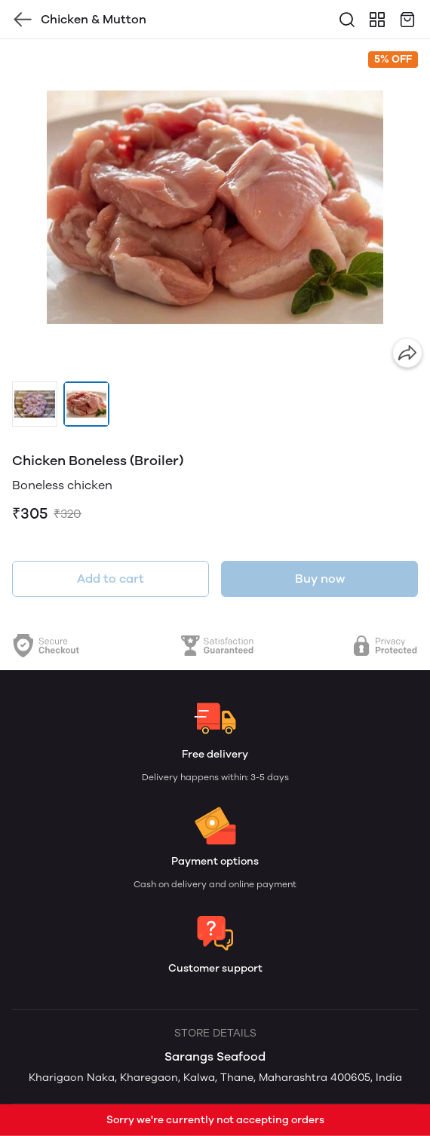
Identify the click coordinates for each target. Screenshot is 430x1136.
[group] (215, 207)
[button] (34, 404)
